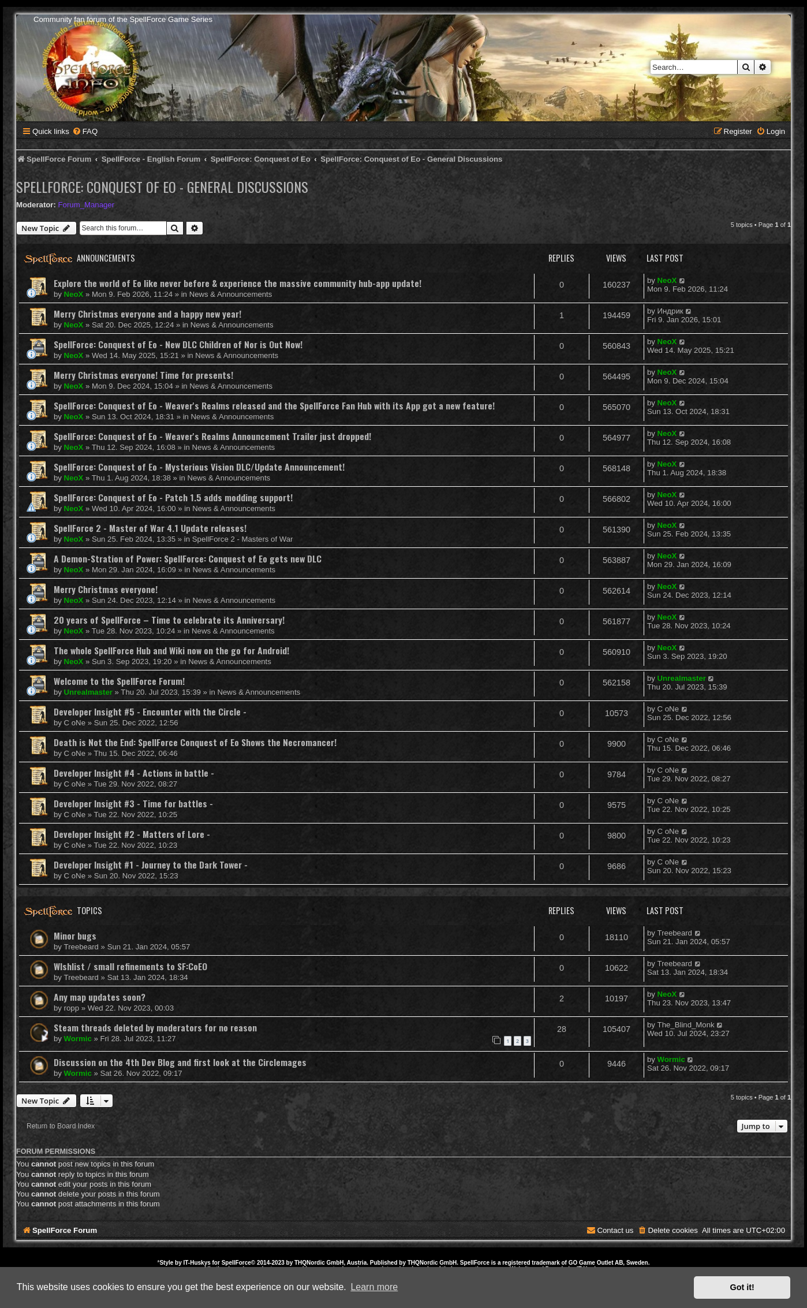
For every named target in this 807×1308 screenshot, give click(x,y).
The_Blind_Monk (686, 1024)
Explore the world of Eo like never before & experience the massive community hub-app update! (237, 283)
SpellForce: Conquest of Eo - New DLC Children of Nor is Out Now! (178, 344)
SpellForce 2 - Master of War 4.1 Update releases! (150, 528)
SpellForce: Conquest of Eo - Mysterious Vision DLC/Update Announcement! (199, 467)
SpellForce (236, 1262)
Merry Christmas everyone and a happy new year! (147, 314)
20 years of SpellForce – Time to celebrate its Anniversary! (169, 620)
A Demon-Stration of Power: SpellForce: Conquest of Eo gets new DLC (188, 558)
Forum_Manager (86, 204)
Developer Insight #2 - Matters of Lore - (132, 834)
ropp (71, 1008)
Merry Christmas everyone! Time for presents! (143, 375)
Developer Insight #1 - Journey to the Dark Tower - (151, 864)
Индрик (670, 311)
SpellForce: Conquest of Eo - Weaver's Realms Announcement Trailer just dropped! (212, 436)
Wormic (78, 1038)
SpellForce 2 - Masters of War (242, 539)
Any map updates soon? (99, 997)
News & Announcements (230, 294)
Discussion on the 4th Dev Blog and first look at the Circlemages (180, 1062)
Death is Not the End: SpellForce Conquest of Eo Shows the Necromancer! (195, 742)
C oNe (74, 722)
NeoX (74, 294)
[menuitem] (85, 131)
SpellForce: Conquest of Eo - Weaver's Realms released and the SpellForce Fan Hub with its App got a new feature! (274, 405)
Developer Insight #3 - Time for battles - (133, 803)
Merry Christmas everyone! (106, 589)
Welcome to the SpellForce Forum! (119, 681)
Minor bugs (75, 935)
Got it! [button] (742, 1287)
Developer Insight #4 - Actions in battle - (134, 773)
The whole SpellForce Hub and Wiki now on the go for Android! (171, 650)
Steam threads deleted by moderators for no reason (155, 1027)
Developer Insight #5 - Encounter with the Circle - (150, 711)
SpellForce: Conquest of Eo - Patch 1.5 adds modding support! (173, 497)
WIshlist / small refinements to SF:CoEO (130, 966)
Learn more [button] (374, 1287)
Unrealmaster (88, 692)
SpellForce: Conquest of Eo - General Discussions (162, 186)
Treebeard (81, 946)
